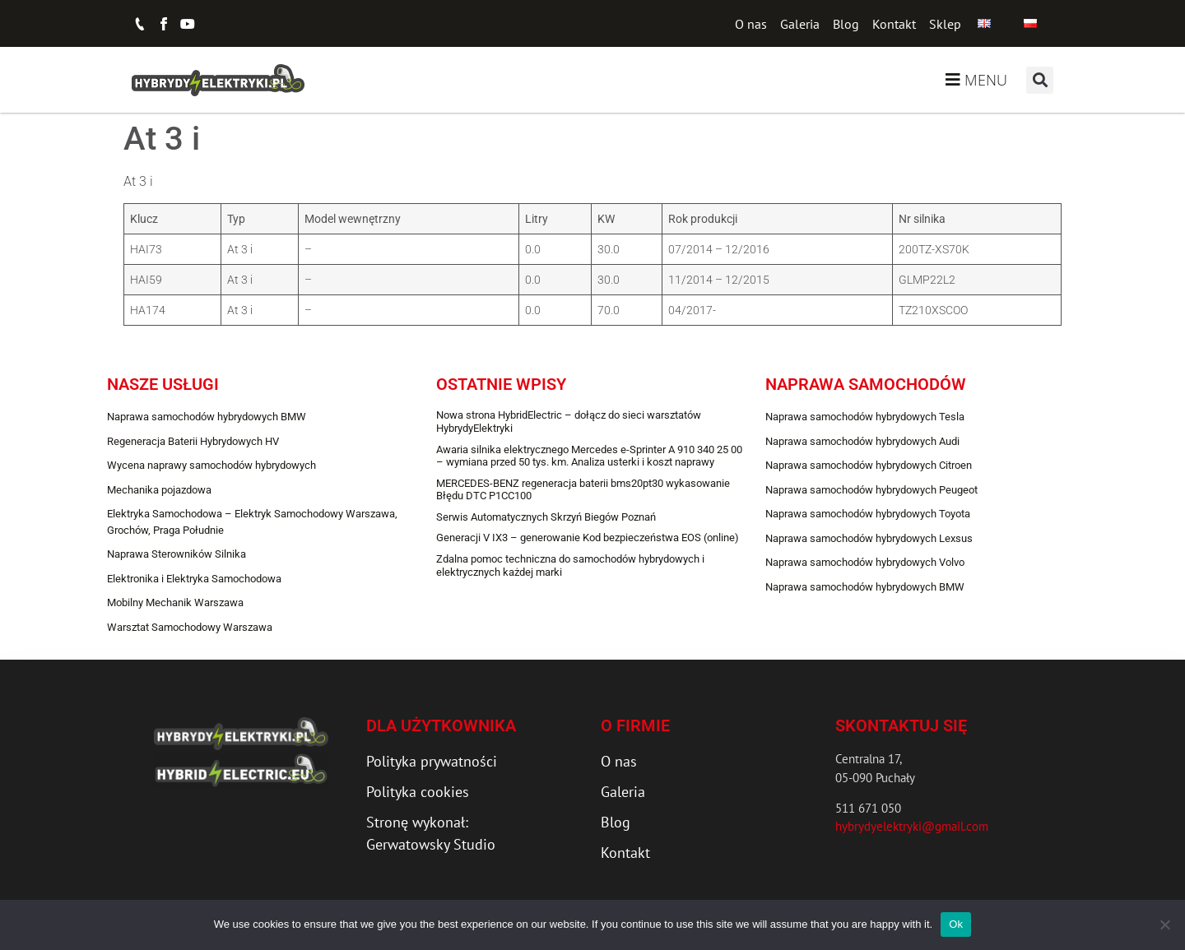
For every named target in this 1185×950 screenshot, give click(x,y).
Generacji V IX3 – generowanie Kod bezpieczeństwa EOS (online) (587, 537)
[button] (1039, 80)
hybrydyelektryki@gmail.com (911, 826)
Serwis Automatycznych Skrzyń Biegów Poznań (546, 517)
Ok (956, 924)
